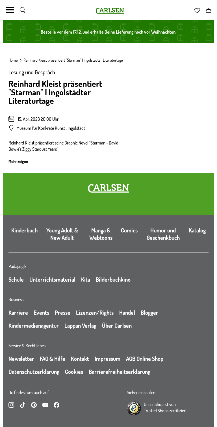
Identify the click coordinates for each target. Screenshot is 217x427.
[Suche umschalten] (22, 10)
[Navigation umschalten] (10, 10)
